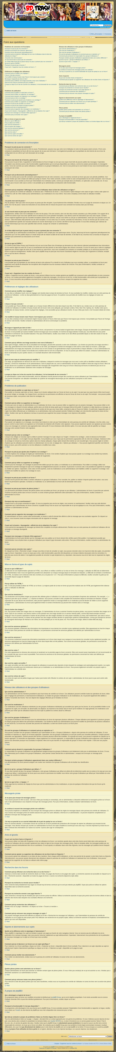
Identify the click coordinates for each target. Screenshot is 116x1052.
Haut (8, 155)
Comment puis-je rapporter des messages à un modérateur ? (22, 109)
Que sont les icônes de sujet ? (13, 135)
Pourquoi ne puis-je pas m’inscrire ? (15, 65)
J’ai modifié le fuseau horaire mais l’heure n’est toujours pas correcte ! (25, 77)
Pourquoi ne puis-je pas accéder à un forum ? (18, 103)
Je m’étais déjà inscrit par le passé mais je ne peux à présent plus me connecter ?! (29, 61)
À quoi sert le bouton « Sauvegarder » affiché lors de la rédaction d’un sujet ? (27, 111)
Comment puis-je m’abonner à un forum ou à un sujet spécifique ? (78, 101)
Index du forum (11, 30)
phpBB (52, 1046)
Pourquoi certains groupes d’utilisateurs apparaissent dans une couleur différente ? (83, 58)
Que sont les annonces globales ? (15, 128)
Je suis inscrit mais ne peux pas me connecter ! (18, 59)
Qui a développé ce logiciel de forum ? (70, 117)
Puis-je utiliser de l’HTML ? (12, 122)
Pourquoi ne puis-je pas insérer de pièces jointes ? (19, 105)
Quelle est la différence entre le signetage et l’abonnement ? (76, 99)
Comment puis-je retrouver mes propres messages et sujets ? (77, 93)
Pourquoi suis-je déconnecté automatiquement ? (19, 52)
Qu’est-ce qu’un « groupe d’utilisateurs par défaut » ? (74, 59)
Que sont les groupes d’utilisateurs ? (69, 52)
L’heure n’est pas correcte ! (13, 75)
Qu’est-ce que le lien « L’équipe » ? (69, 61)
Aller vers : (64, 1036)
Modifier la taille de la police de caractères (109, 30)
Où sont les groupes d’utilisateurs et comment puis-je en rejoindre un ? (79, 54)
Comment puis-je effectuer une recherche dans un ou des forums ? (78, 86)
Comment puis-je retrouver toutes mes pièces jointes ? (75, 111)
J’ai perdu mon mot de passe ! (13, 58)
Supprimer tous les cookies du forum (71, 1043)
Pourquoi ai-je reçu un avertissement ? (16, 107)
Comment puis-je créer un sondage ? (15, 98)
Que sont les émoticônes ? (12, 124)
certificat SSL (73, 1048)
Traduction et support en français (47, 1048)
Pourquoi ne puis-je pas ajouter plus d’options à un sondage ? (23, 100)
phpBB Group (56, 997)
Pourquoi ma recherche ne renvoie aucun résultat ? (74, 87)
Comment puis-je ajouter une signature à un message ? (21, 96)
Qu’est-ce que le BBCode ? (13, 121)
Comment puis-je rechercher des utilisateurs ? (72, 91)
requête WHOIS (55, 1021)
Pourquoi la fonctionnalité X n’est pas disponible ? (73, 119)
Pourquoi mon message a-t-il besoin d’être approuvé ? (20, 112)
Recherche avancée (106, 27)
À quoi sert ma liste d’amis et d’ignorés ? (71, 78)
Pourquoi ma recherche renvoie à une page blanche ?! (75, 89)
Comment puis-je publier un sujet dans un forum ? (19, 92)
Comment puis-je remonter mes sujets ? (16, 114)
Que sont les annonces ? (12, 130)
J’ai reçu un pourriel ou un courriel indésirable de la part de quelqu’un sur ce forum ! (83, 71)
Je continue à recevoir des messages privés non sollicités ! (76, 69)
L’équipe (56, 1043)
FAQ (92, 34)
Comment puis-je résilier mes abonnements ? (72, 103)
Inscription (99, 34)
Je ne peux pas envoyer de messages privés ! (72, 67)
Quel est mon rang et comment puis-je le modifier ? (19, 82)
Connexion (108, 34)
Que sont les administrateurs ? (68, 48)
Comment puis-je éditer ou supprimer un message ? (20, 94)
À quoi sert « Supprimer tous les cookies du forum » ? (20, 67)
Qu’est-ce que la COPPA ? (12, 63)
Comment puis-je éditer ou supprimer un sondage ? (20, 101)
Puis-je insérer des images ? (13, 126)
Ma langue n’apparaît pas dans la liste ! (16, 79)
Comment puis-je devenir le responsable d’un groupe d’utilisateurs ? (79, 56)
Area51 (18, 1010)
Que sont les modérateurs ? (67, 50)
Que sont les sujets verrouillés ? (14, 133)
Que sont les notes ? (11, 132)
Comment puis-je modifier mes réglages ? (17, 73)
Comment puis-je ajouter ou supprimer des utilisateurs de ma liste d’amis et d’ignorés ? (84, 79)
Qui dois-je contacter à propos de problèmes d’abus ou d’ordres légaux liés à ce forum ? (84, 121)
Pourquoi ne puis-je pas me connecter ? (16, 48)
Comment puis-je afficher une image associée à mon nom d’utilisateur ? (25, 80)
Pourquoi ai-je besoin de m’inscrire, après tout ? (19, 50)
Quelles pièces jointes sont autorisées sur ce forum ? (74, 109)
